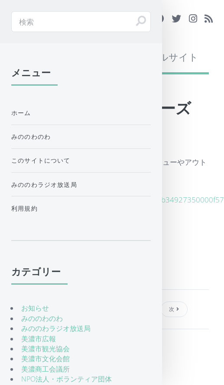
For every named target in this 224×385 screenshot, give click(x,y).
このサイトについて (41, 160)
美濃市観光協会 (45, 348)
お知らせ (35, 308)
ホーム (21, 113)
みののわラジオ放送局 (44, 184)
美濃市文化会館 (45, 358)
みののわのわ (31, 136)
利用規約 (24, 208)
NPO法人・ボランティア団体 (66, 379)
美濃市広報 (38, 338)
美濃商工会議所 (45, 369)
